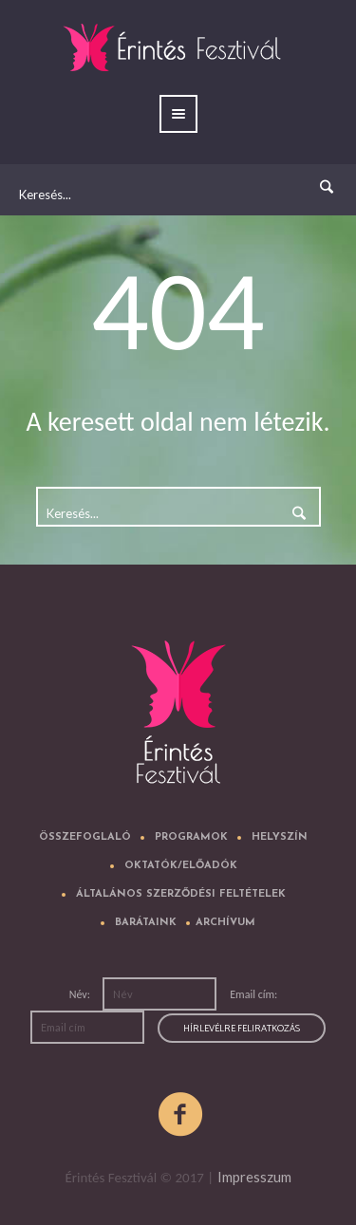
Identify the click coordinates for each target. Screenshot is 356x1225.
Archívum (225, 923)
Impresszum (254, 1176)
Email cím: (253, 994)
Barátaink (146, 923)
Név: (81, 994)
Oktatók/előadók (180, 866)
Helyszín (280, 837)
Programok (191, 837)
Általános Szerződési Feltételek (181, 894)
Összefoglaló (85, 837)
